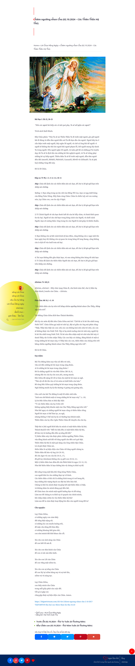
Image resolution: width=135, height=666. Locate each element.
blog (123, 658)
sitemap (20, 308)
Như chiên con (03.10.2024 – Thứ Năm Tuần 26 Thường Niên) (64, 625)
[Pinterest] (80, 637)
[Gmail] (93, 637)
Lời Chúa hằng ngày (15, 304)
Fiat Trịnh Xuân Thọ (51, 615)
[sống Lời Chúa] (14, 288)
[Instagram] (16, 660)
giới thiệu (12, 316)
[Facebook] (41, 637)
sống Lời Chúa (18, 292)
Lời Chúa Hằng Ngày (53, 613)
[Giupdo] (33, 660)
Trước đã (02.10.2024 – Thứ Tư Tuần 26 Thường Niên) (60, 622)
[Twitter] (67, 637)
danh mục (19, 312)
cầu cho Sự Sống (17, 300)
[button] (132, 651)
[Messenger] (54, 637)
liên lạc (21, 316)
